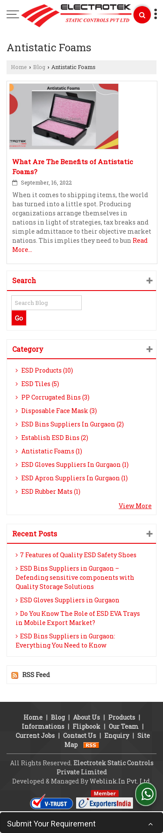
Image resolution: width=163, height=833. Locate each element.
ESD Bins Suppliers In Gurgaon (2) (70, 424)
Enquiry (116, 735)
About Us (86, 717)
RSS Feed (36, 675)
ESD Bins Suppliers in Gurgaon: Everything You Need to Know (65, 640)
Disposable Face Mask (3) (56, 411)
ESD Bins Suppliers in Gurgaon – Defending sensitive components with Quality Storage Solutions (75, 577)
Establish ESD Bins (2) (52, 437)
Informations (43, 726)
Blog (39, 66)
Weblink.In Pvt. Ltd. (120, 781)
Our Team (124, 726)
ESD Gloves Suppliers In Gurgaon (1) (72, 464)
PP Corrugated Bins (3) (53, 397)
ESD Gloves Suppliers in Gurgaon (68, 600)
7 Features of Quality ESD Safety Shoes (76, 555)
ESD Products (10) (44, 370)
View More (135, 506)
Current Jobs (35, 735)
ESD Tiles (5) (37, 384)
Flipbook (86, 726)
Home (19, 66)
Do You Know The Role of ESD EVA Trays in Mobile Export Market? (78, 618)
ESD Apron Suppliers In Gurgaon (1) (72, 478)
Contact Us (79, 735)
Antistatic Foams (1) (49, 451)
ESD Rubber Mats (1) (48, 491)
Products (121, 717)
